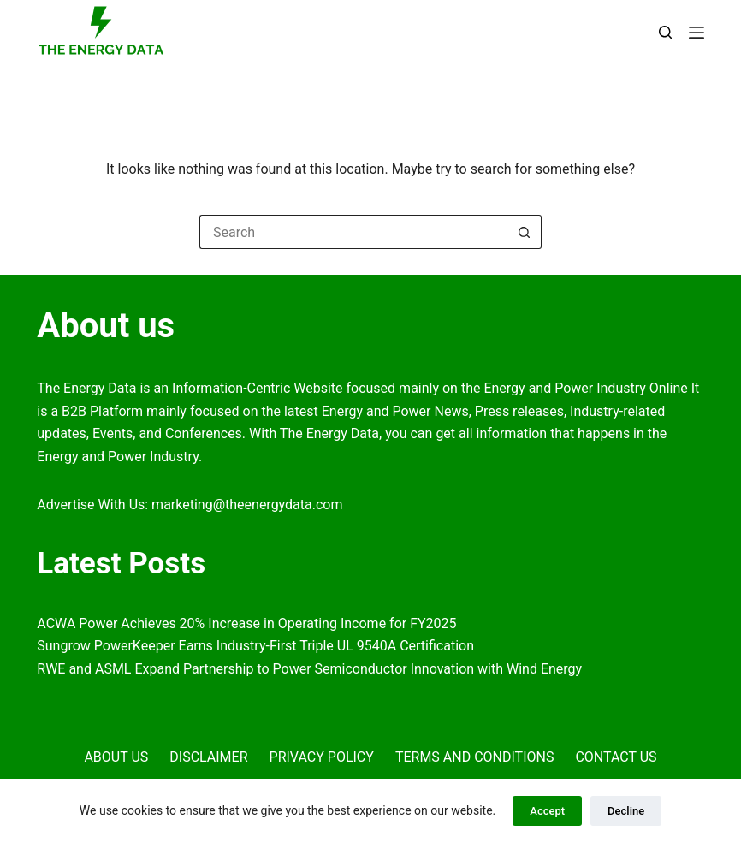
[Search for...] (353, 232)
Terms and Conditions (474, 757)
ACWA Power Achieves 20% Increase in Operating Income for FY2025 (246, 623)
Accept (547, 810)
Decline (626, 810)
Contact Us (615, 757)
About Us (116, 757)
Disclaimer (208, 757)
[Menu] (696, 32)
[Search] (665, 32)
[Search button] (524, 232)
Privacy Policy (322, 757)
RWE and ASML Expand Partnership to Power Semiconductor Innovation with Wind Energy (309, 669)
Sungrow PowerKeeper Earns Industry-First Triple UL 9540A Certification (255, 646)
